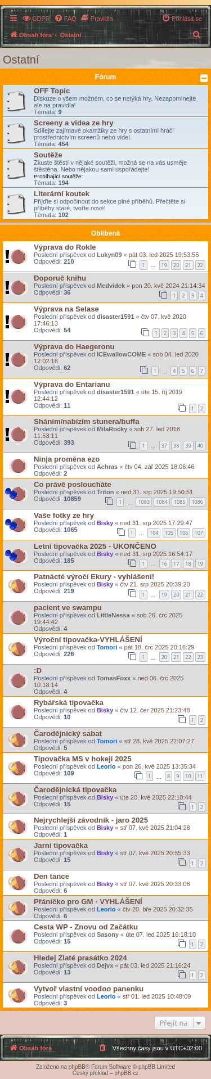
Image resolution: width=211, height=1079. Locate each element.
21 (188, 265)
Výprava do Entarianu (72, 384)
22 (200, 265)
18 (188, 563)
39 (188, 445)
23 (200, 657)
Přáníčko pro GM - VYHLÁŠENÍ (88, 901)
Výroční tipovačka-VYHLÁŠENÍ (88, 639)
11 (200, 776)
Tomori (107, 647)
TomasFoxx (114, 678)
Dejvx (105, 965)
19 (164, 265)
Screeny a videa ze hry (73, 123)
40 (200, 445)
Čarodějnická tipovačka (75, 789)
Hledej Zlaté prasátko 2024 (80, 958)
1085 (180, 501)
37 (164, 445)
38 (176, 445)
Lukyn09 (109, 254)
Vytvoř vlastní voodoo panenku (88, 989)
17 (176, 563)
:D (38, 670)
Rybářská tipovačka (69, 702)
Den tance (51, 876)
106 (183, 532)
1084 (162, 501)
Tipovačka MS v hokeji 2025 (82, 759)
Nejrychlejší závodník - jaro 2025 (91, 820)
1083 (144, 501)
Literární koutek (61, 193)
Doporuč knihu (60, 278)
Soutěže (48, 155)
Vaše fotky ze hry (64, 515)
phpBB (77, 1067)
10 (188, 776)
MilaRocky (112, 429)
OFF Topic (52, 91)
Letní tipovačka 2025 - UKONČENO (95, 546)
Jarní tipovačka (61, 845)
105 (169, 532)
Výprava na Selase (66, 309)
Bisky (105, 523)
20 (176, 265)
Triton (105, 492)
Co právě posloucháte (72, 484)
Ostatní (21, 59)
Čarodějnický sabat (68, 733)
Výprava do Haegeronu (74, 346)
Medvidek (111, 285)
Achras (107, 466)
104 (154, 532)
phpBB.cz (126, 1073)
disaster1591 (115, 316)
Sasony (108, 934)
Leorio (106, 766)
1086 (197, 501)
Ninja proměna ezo (67, 459)
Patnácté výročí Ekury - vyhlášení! (94, 576)
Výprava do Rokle (65, 247)
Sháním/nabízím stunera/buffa (87, 421)
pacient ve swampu (68, 607)
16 (164, 563)
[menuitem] (36, 18)
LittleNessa (113, 615)
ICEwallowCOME (121, 354)
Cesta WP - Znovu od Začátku (86, 927)
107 (199, 532)
